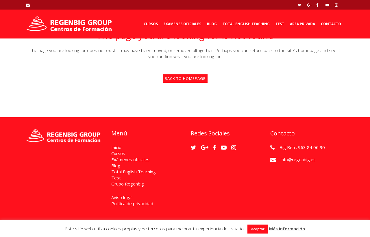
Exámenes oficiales (130, 159)
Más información (287, 229)
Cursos (118, 153)
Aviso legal (121, 197)
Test (116, 178)
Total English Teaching (133, 171)
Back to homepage (185, 78)
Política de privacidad (132, 203)
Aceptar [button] (257, 229)
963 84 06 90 (311, 147)
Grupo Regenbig (127, 184)
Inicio (116, 147)
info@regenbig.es (298, 159)
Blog (115, 165)
